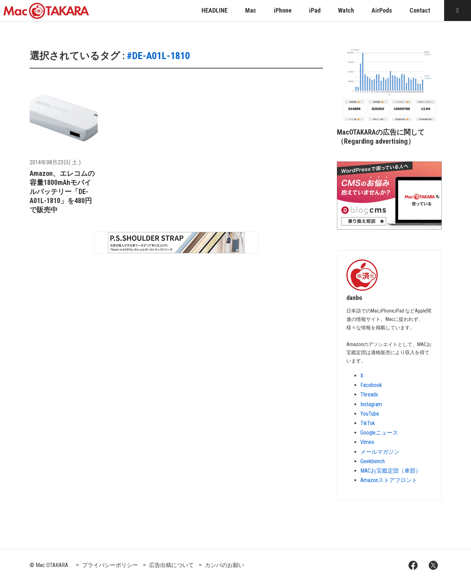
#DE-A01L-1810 (158, 56)
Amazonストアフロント (388, 480)
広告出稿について (171, 565)
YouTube (369, 413)
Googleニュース (379, 432)
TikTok (367, 423)
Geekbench (372, 461)
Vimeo (367, 442)
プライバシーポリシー (110, 565)
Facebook (371, 385)
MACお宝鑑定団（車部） (390, 470)
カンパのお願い (224, 565)
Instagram (371, 404)
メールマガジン (379, 452)
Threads (369, 394)
